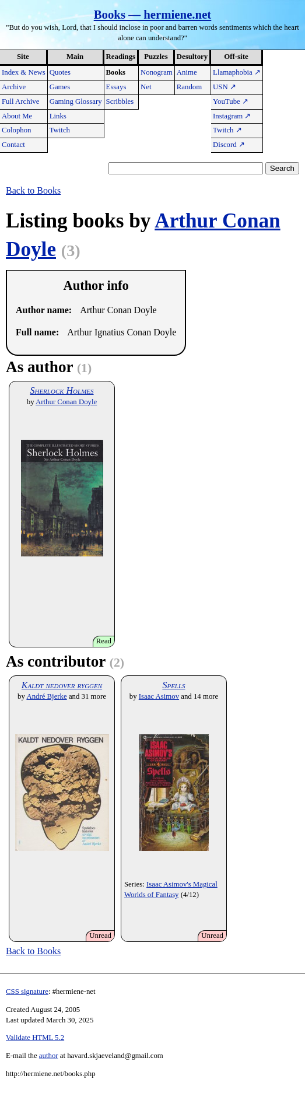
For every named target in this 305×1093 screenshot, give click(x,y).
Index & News (23, 72)
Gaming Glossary (76, 101)
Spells (173, 685)
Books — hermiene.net (153, 14)
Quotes (60, 72)
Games (60, 87)
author (48, 1056)
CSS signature (27, 991)
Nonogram (157, 72)
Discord (229, 145)
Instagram (232, 116)
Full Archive (20, 101)
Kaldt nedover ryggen (62, 685)
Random (189, 87)
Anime (187, 72)
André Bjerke (46, 696)
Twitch (60, 130)
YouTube (230, 101)
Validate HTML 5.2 (35, 1038)
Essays (116, 87)
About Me (17, 116)
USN (224, 87)
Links (58, 116)
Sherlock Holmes (61, 390)
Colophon (16, 130)
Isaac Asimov (159, 696)
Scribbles (120, 101)
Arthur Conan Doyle (66, 402)
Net (146, 87)
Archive (14, 87)
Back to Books (33, 190)
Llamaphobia (237, 72)
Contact (13, 145)
